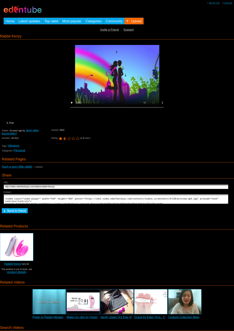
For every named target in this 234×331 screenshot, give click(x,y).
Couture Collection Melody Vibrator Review (196, 318)
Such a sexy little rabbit (17, 166)
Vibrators (13, 145)
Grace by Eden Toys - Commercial (156, 318)
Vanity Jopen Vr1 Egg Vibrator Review (125, 318)
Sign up (214, 3)
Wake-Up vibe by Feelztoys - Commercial (93, 318)
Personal (19, 150)
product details (16, 273)
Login (228, 3)
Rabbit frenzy (13, 265)
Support (128, 29)
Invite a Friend (109, 29)
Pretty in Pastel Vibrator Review (53, 318)
